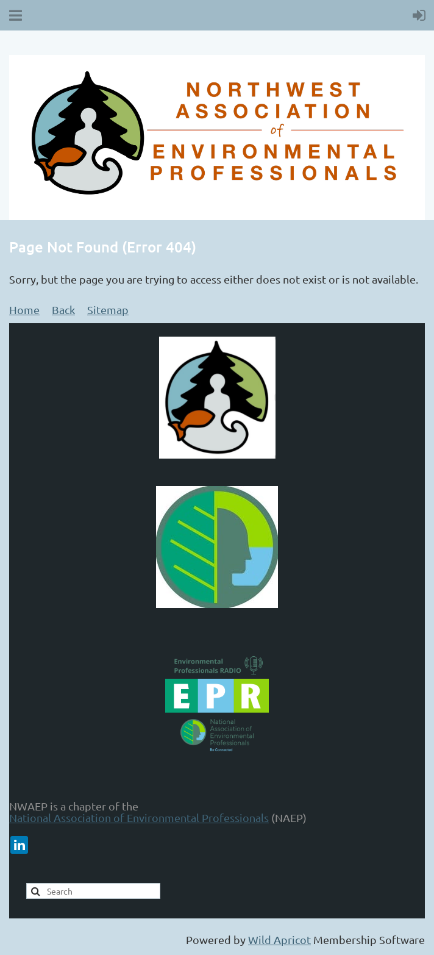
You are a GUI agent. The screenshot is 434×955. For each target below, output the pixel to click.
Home (24, 309)
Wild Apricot (279, 939)
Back (63, 309)
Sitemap (108, 309)
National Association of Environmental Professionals (139, 817)
